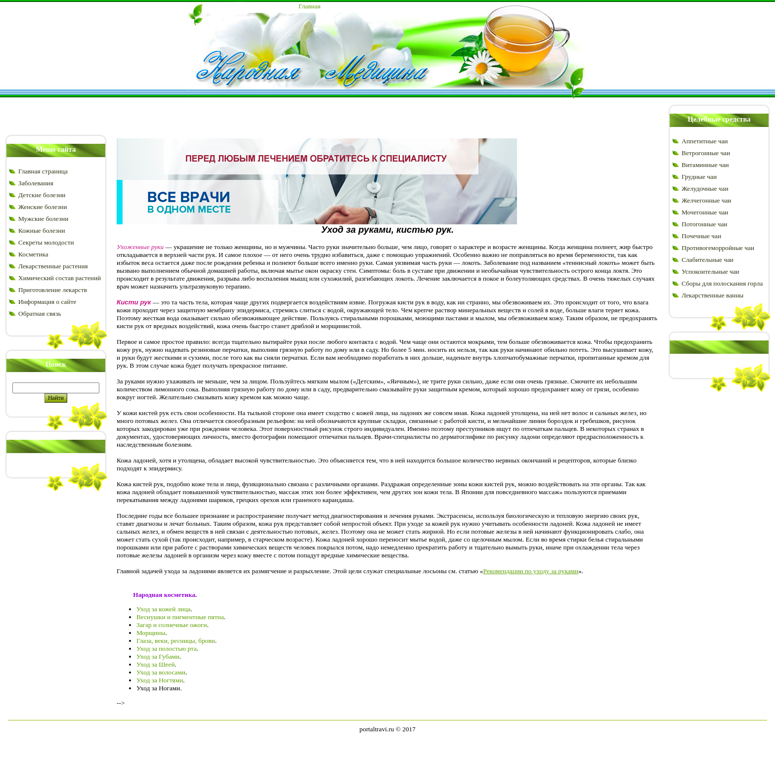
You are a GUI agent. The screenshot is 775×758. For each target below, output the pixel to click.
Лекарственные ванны (712, 295)
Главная (310, 6)
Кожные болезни (41, 230)
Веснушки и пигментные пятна (180, 617)
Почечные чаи (701, 236)
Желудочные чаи (705, 188)
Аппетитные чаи (705, 141)
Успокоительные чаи (710, 271)
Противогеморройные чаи (718, 248)
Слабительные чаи (707, 259)
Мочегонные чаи (705, 212)
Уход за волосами (160, 672)
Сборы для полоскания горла (722, 283)
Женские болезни (42, 207)
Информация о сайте (47, 301)
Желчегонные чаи (706, 200)
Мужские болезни (43, 218)
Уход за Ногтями (159, 680)
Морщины (150, 632)
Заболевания (35, 183)
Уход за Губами (157, 656)
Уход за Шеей (155, 664)
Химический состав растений (59, 278)
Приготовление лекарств (52, 290)
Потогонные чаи (704, 224)
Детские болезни (41, 195)
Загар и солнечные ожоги (171, 625)
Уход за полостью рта (166, 648)
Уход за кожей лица (163, 609)
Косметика (33, 254)
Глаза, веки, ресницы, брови (175, 640)
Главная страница (43, 171)
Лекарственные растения (53, 266)
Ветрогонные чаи (706, 153)
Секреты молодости (46, 242)
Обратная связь (39, 313)
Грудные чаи (699, 176)
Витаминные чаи (705, 164)
